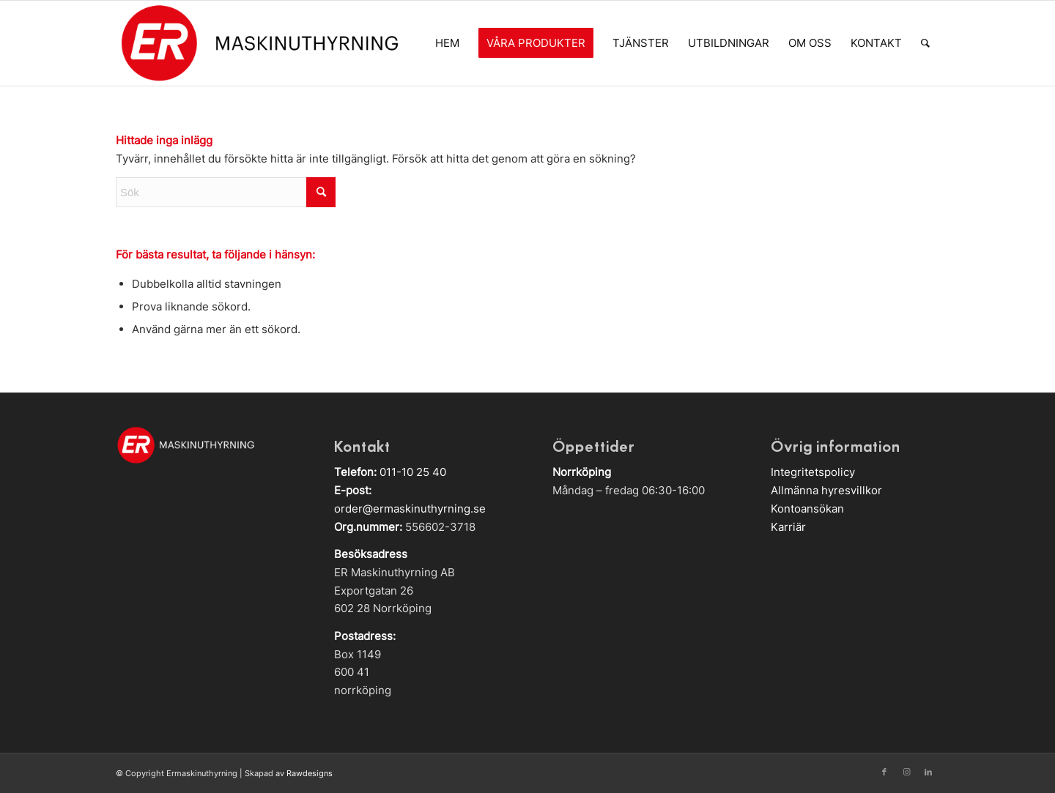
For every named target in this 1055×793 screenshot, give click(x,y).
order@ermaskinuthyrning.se (410, 508)
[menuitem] (447, 43)
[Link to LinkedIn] (928, 772)
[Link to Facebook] (884, 772)
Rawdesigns (309, 773)
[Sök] (925, 43)
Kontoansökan (807, 508)
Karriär (788, 527)
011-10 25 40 (413, 472)
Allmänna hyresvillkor (826, 490)
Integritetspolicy (813, 472)
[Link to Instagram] (906, 772)
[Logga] (259, 43)
